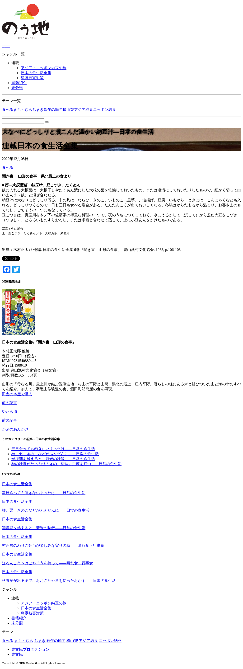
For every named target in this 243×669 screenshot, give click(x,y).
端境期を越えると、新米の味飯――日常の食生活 (53, 459)
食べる (7, 110)
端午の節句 (53, 110)
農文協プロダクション (30, 649)
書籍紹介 (19, 83)
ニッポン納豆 (104, 110)
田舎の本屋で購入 (17, 394)
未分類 (17, 88)
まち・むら (22, 110)
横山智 (68, 110)
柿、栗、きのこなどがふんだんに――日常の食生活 (55, 454)
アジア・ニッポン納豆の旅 (43, 68)
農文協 (17, 654)
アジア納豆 (83, 110)
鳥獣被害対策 (32, 78)
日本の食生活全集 (36, 73)
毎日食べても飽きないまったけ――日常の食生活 (53, 449)
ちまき (38, 110)
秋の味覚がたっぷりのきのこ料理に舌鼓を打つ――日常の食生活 (66, 464)
